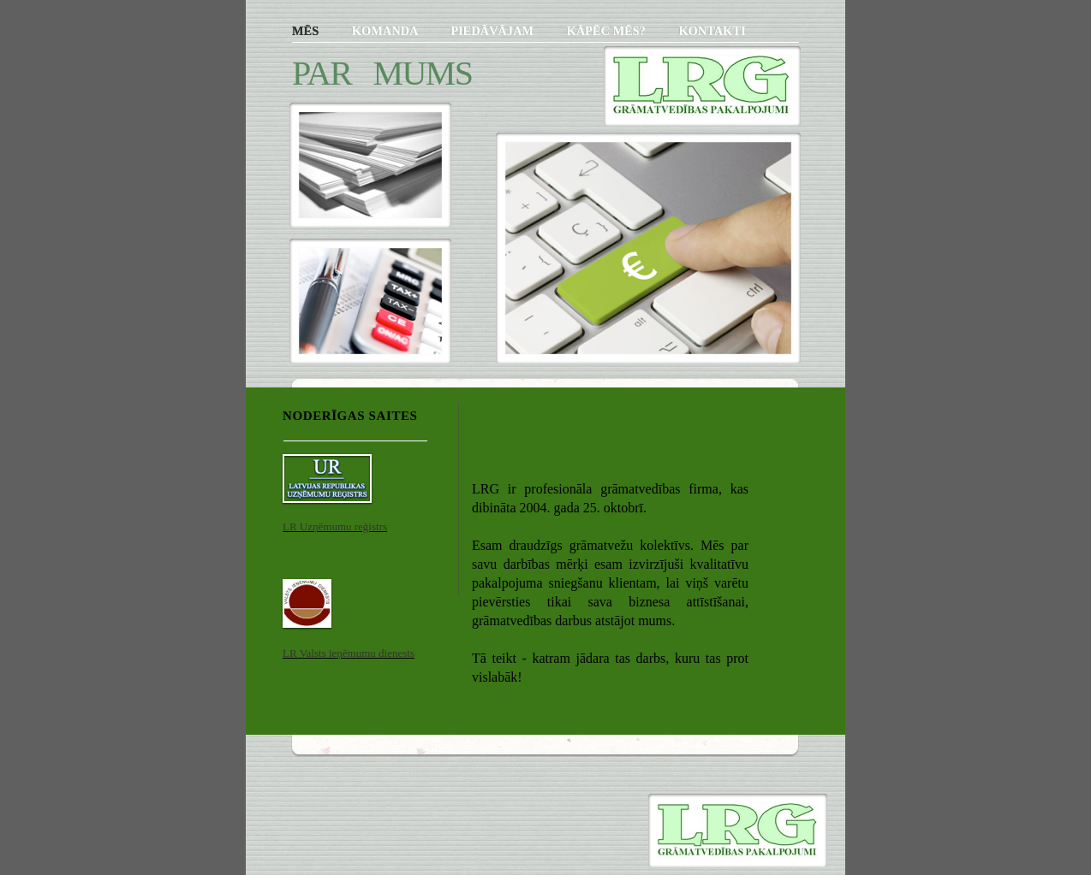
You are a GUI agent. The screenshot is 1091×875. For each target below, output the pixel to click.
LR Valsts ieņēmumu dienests (348, 653)
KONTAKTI (711, 31)
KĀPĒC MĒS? (607, 31)
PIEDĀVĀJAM (493, 31)
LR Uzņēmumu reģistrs (335, 526)
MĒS (307, 31)
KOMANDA (386, 31)
